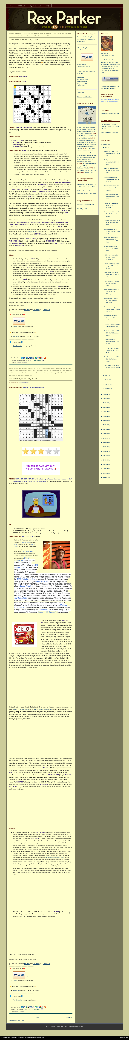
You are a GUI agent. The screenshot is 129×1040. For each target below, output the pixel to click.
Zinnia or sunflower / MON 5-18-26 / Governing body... (112, 222)
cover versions (27, 551)
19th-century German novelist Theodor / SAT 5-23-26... (112, 179)
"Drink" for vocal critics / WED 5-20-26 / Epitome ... (111, 205)
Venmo (15, 326)
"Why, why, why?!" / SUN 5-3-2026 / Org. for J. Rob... (111, 350)
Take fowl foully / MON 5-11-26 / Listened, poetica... (111, 283)
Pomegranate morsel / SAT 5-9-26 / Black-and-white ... (111, 300)
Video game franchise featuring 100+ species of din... (112, 318)
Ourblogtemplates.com (33, 1037)
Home (12, 6)
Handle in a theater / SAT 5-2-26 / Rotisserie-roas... (111, 359)
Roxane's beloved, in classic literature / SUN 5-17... (112, 231)
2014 (104, 442)
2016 (104, 433)
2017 (104, 429)
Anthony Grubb (19, 1011)
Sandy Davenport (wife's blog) (110, 132)
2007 (104, 473)
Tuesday (24, 362)
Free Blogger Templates (9, 1037)
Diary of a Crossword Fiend (85, 204)
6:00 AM (27, 1009)
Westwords (16, 336)
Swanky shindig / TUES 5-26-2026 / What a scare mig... (112, 153)
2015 (104, 438)
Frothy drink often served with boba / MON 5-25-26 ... (112, 162)
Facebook (36, 310)
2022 (104, 407)
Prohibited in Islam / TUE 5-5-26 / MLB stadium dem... (111, 333)
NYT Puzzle (21, 6)
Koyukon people (33, 231)
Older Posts (69, 1017)
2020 (104, 416)
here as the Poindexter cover (42, 709)
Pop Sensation (17, 346)
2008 (104, 468)
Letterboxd (46, 310)
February (107, 384)
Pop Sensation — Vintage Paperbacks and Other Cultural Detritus (110, 126)
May (106, 147)
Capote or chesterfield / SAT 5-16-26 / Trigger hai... (111, 240)
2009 (104, 464)
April (106, 375)
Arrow (15, 544)
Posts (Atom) (20, 1020)
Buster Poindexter (27, 586)
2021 (104, 411)
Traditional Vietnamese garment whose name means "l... (111, 196)
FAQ (47, 6)
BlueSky (27, 310)
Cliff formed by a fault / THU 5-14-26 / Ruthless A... (111, 257)
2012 (104, 451)
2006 (104, 477)
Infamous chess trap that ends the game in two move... (111, 188)
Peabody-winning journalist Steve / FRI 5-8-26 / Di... (112, 309)
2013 (104, 447)
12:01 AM (28, 360)
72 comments (36, 1009)
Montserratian (25, 542)
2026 (104, 144)
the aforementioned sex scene (55, 857)
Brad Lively (18, 362)
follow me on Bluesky (110, 88)
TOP (127, 1037)
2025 (104, 394)
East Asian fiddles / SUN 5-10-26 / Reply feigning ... (111, 292)
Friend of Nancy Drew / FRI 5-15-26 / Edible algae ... (111, 248)
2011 (104, 455)
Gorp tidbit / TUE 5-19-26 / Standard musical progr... (112, 214)
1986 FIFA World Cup (26, 579)
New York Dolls (20, 598)
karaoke (43, 610)
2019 (104, 420)
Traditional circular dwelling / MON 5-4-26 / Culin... (111, 342)
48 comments (37, 360)
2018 (104, 425)
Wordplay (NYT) (82, 209)
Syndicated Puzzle (36, 6)
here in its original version (21, 709)
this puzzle (80, 129)
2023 (104, 403)
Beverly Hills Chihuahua (48, 612)
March (107, 379)
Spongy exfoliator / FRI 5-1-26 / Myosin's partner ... (112, 367)
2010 (104, 460)
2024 (104, 398)
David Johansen (42, 581)
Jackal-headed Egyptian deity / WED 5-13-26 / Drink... (111, 266)
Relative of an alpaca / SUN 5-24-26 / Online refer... (111, 170)
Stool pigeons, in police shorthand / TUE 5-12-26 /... (111, 274)
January (107, 388)
